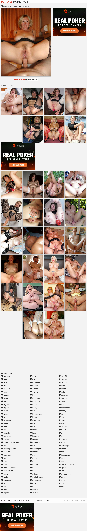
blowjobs (6, 420)
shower (63, 427)
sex (61, 417)
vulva (62, 477)
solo (62, 442)
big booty (6, 405)
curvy (4, 464)
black (4, 414)
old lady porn (36, 477)
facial (4, 483)
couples (5, 452)
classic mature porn (10, 442)
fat (3, 487)
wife (61, 483)
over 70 (63, 382)
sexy (62, 420)
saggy (62, 411)
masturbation (36, 442)
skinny (62, 433)
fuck (33, 376)
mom (33, 455)
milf (32, 446)
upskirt (63, 468)
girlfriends (35, 382)
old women (35, 480)
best (4, 401)
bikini (4, 411)
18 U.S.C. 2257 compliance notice (37, 500)
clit (3, 446)
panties (63, 386)
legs (33, 433)
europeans (6, 480)
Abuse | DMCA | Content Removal (13, 500)
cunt (4, 461)
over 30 (34, 490)
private (63, 398)
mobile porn (36, 449)
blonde (5, 417)
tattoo (62, 449)
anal (4, 379)
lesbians (34, 436)
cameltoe (6, 436)
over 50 (63, 376)
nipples (34, 464)
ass (3, 386)
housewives (36, 414)
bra (3, 430)
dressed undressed (10, 468)
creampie (6, 455)
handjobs (35, 401)
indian (33, 417)
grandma (35, 389)
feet (4, 490)
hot (32, 411)
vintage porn (65, 474)
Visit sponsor (32, 79)
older (33, 483)
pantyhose (64, 389)
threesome (64, 455)
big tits (5, 408)
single (62, 430)
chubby (5, 439)
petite (62, 392)
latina (33, 430)
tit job (62, 458)
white (62, 480)
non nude (35, 468)
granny (34, 392)
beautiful (5, 398)
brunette (5, 433)
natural (34, 461)
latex (33, 427)
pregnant (63, 395)
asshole (5, 389)
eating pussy (7, 471)
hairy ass (35, 398)
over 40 (34, 493)
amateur (5, 376)
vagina (63, 471)
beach (5, 395)
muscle (34, 458)
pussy (62, 401)
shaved (63, 423)
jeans (33, 423)
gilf (32, 379)
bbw (4, 392)
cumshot (5, 458)
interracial (35, 420)
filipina (5, 493)
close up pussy (8, 449)
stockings (64, 446)
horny (33, 408)
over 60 (63, 379)
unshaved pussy (66, 464)
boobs (5, 423)
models (34, 452)
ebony (5, 474)
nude (33, 471)
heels (33, 405)
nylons (34, 474)
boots (4, 427)
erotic (4, 477)
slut (61, 436)
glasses (34, 386)
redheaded (64, 408)
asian (4, 382)
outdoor (34, 487)
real (61, 405)
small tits (63, 439)
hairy (33, 395)
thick (62, 452)
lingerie (34, 439)
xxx (61, 487)
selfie (62, 414)
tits (61, 461)
